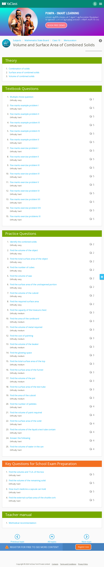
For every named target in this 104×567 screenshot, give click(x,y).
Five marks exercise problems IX (25, 216)
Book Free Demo (56, 25)
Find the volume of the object (24, 250)
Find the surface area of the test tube (28, 386)
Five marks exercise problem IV (25, 173)
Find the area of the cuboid (23, 395)
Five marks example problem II (24, 114)
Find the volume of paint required (26, 412)
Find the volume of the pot (22, 378)
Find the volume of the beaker (24, 344)
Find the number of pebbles (23, 404)
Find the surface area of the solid (25, 421)
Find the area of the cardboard (24, 318)
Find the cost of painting (21, 335)
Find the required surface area (24, 301)
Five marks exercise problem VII (25, 199)
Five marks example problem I (24, 105)
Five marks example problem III (25, 122)
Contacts (55, 564)
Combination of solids (19, 68)
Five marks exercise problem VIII (25, 208)
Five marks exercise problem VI (25, 190)
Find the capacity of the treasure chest (28, 310)
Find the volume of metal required (26, 327)
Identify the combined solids (23, 241)
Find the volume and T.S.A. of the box (26, 472)
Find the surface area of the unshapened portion (33, 284)
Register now (83, 547)
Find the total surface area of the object (29, 258)
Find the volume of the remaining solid (27, 480)
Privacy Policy (83, 564)
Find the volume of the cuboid (24, 293)
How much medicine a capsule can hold (27, 489)
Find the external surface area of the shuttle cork (32, 497)
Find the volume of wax (21, 275)
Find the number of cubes (22, 267)
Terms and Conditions (68, 564)
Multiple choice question (21, 96)
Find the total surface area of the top (27, 361)
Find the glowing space (21, 352)
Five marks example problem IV (25, 131)
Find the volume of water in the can (27, 446)
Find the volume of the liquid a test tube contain (33, 429)
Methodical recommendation (22, 523)
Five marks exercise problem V (24, 182)
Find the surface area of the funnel (26, 369)
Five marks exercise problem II (24, 156)
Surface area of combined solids (24, 72)
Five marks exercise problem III (25, 165)
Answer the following (20, 438)
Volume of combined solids (21, 76)
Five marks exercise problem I (24, 148)
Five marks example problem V (24, 139)
